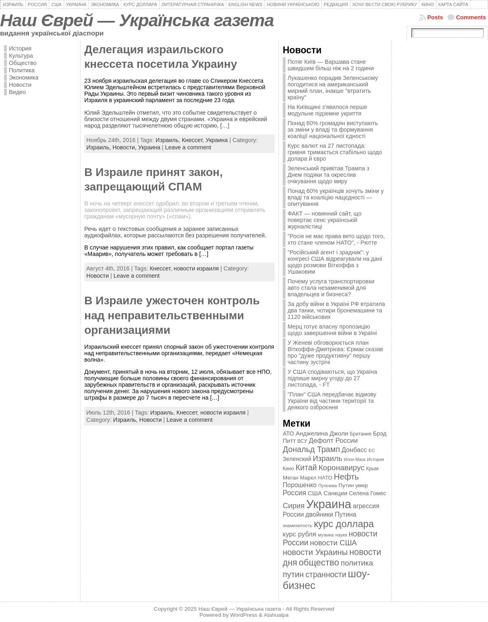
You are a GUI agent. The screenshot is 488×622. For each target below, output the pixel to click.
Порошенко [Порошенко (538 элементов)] (300, 485)
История (20, 48)
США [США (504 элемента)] (315, 493)
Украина (217, 140)
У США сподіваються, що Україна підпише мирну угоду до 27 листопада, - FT (332, 378)
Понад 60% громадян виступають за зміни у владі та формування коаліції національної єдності (333, 129)
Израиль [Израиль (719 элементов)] (327, 458)
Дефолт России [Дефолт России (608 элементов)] (333, 440)
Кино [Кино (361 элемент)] (288, 468)
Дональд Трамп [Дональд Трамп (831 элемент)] (311, 449)
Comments (471, 17)
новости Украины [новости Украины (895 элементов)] (315, 552)
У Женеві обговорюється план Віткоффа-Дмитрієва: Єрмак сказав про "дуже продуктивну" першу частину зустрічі (335, 352)
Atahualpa (276, 615)
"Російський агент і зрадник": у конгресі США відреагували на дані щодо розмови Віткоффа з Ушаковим (335, 262)
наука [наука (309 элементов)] (341, 534)
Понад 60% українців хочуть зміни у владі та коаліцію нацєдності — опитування (336, 197)
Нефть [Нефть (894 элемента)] (346, 476)
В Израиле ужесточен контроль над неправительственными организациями (172, 315)
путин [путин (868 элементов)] (293, 574)
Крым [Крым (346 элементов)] (372, 468)
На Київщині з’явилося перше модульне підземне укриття (327, 110)
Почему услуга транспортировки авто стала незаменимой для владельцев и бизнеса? (331, 287)
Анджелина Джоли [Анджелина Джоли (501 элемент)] (322, 433)
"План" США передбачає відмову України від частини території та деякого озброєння (332, 400)
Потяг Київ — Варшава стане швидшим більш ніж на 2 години (331, 65)
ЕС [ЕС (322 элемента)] (372, 450)
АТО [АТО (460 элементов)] (288, 433)
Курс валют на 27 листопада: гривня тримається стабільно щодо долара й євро (335, 152)
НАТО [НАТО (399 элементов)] (325, 478)
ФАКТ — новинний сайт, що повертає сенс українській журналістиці (324, 220)
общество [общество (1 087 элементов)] (319, 562)
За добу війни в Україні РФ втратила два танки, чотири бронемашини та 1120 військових (336, 310)
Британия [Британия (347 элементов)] (360, 434)
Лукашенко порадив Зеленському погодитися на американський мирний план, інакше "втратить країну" (333, 88)
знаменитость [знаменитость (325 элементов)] (297, 525)
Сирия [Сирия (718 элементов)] (293, 505)
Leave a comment (188, 147)
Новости (20, 85)
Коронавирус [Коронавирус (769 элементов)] (342, 467)
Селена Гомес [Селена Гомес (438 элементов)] (367, 493)
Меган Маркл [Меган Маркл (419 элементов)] (300, 478)
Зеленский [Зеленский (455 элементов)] (297, 459)
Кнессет (192, 140)
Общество (22, 63)
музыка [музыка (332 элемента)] (326, 534)
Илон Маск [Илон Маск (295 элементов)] (355, 459)
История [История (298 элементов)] (375, 459)
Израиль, (99, 147)
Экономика (23, 77)
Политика (22, 70)
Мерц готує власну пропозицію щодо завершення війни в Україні (332, 329)
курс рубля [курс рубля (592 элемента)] (299, 534)
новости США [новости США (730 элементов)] (333, 542)
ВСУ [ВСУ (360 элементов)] (302, 441)
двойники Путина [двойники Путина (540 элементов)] (330, 514)
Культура (21, 55)
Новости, (125, 147)
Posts (435, 17)
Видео (17, 92)
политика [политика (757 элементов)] (357, 563)
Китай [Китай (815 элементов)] (306, 467)
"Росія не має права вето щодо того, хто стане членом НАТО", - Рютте (336, 239)
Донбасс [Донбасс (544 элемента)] (354, 449)
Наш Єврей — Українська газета (137, 20)
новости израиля (196, 268)
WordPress (243, 615)
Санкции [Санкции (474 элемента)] (335, 493)
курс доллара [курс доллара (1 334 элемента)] (344, 523)
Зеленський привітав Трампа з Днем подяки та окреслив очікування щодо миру (328, 174)
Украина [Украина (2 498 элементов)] (328, 504)
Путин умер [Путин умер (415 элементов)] (353, 485)
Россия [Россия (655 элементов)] (294, 493)
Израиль (167, 140)
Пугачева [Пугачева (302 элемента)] (327, 485)
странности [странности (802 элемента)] (325, 574)
